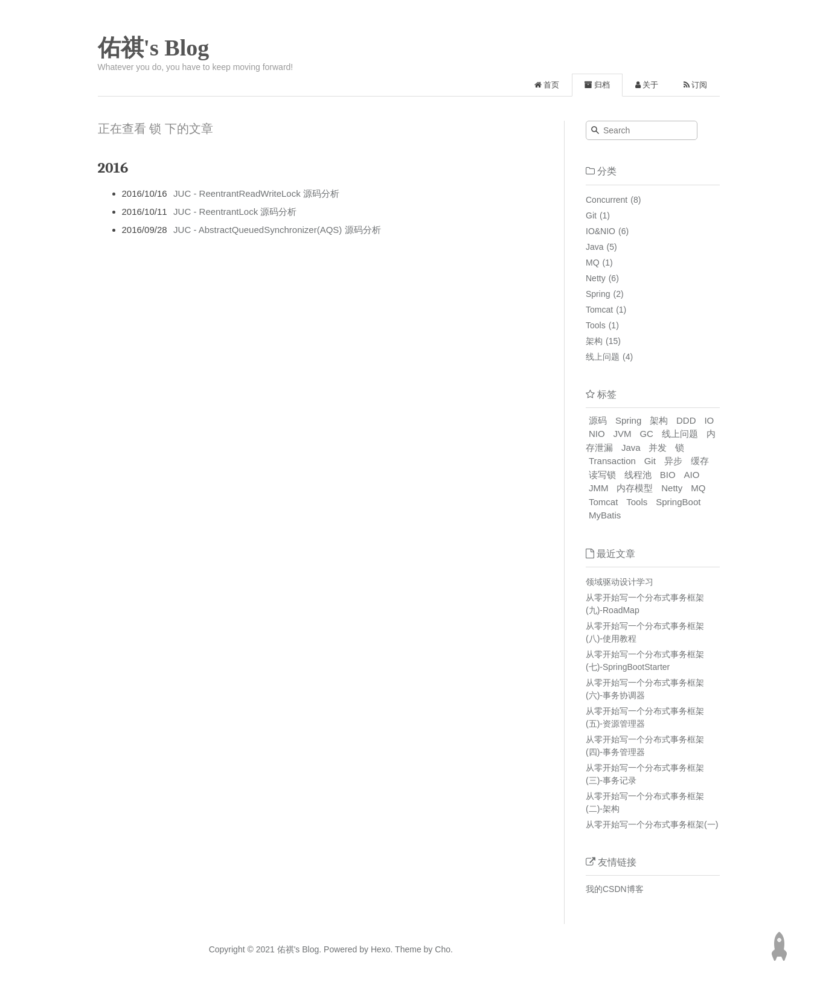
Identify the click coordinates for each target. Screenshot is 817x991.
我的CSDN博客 (615, 889)
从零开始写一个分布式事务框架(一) (652, 824)
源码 (598, 420)
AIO (692, 475)
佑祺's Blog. (299, 949)
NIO (597, 434)
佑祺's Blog (154, 47)
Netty (596, 278)
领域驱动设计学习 (619, 582)
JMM (599, 488)
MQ (593, 262)
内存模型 (635, 488)
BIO (668, 475)
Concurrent (606, 200)
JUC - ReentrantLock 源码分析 (234, 211)
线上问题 (603, 357)
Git (591, 215)
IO (709, 420)
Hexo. (380, 949)
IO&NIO (600, 231)
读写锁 (602, 475)
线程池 (638, 475)
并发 (658, 447)
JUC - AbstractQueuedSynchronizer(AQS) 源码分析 (276, 230)
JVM (623, 434)
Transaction (612, 461)
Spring (598, 294)
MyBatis (605, 515)
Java (595, 247)
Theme (406, 949)
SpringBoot (678, 502)
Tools (596, 325)
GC (646, 434)
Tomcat (599, 309)
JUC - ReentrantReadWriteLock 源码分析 (256, 193)
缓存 (700, 461)
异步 (673, 461)
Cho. (442, 949)
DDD (686, 420)
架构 (594, 341)
